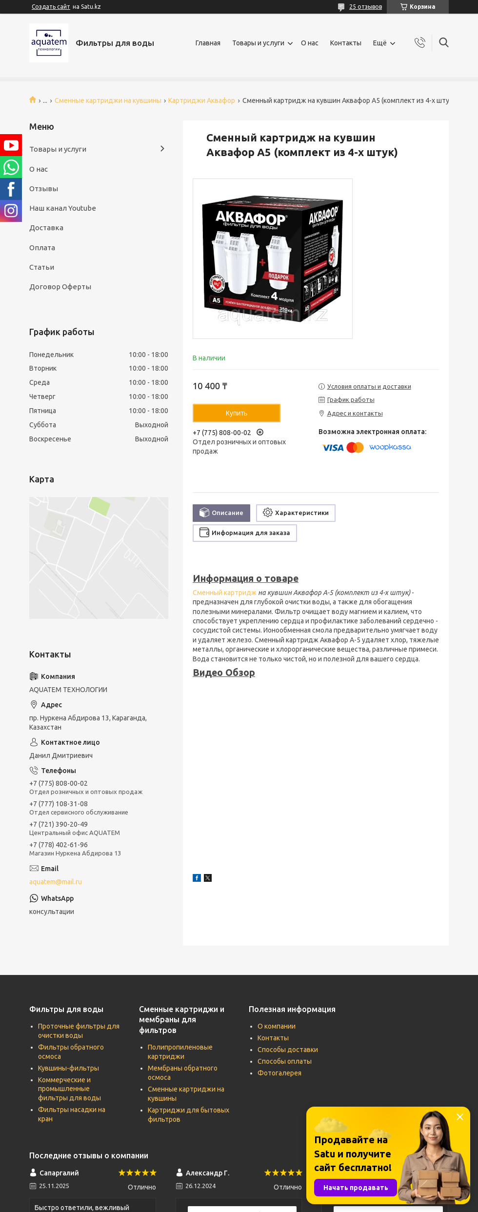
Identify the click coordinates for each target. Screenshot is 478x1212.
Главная (208, 43)
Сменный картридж (225, 592)
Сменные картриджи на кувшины (108, 100)
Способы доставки (288, 1049)
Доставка (46, 227)
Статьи (41, 267)
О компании (277, 1026)
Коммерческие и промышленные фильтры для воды (69, 1089)
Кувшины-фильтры (68, 1068)
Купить (236, 413)
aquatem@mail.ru (55, 882)
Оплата (42, 247)
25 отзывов (365, 6)
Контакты (345, 43)
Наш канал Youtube (62, 208)
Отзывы (43, 188)
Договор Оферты (60, 286)
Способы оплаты (285, 1061)
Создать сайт (51, 6)
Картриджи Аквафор (201, 100)
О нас (310, 43)
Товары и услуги (258, 43)
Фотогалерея (279, 1073)
